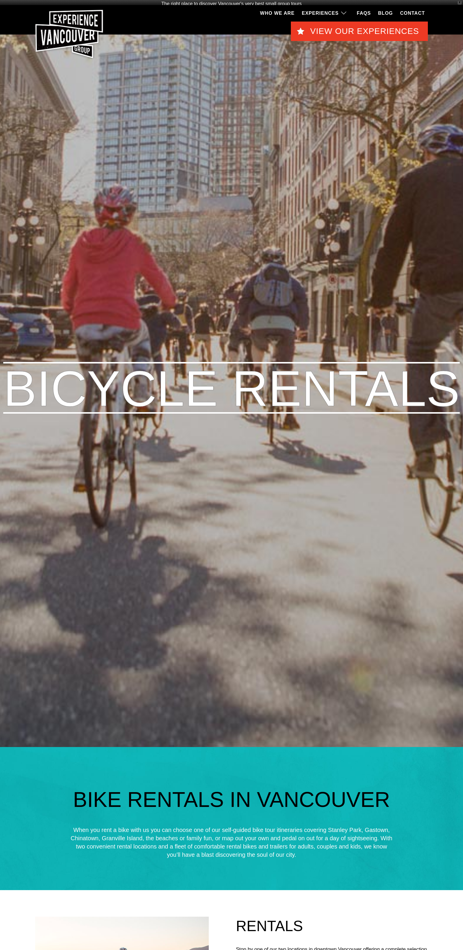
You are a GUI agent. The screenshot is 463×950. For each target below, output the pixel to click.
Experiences (320, 11)
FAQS (364, 11)
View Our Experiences (364, 30)
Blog (385, 11)
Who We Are (277, 11)
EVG (69, 33)
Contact (412, 11)
